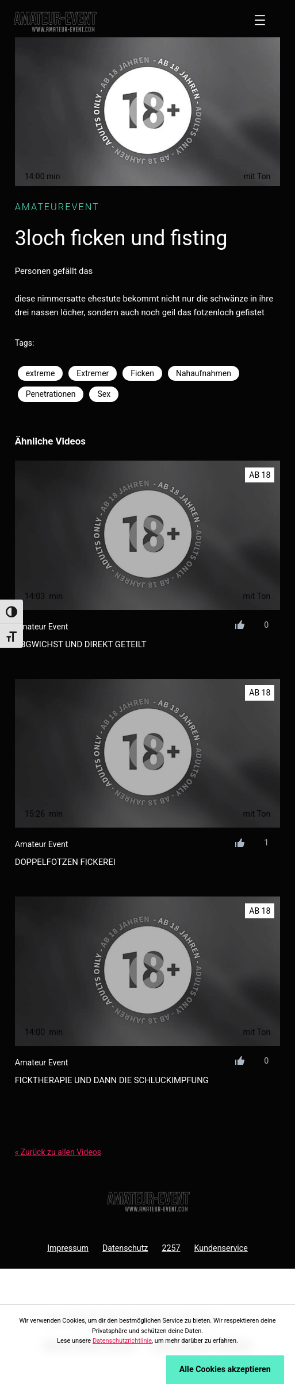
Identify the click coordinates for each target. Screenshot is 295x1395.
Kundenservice (221, 1248)
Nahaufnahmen (203, 373)
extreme (40, 373)
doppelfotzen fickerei (65, 862)
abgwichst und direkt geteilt (81, 644)
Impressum (68, 1248)
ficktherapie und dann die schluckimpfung (112, 1080)
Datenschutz (125, 1248)
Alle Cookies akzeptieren (225, 1369)
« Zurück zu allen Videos (58, 1152)
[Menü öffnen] (260, 20)
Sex (103, 394)
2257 (171, 1248)
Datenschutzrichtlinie (122, 1340)
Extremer (92, 373)
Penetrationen (51, 394)
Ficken (142, 373)
